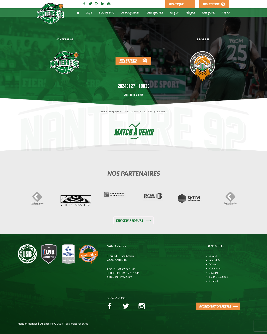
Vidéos (213, 264)
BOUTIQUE (176, 4)
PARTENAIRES (154, 12)
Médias (190, 12)
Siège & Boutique (218, 276)
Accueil (213, 256)
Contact (213, 281)
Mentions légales (27, 323)
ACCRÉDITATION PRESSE (215, 306)
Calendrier (136, 111)
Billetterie (127, 60)
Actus (174, 12)
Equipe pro (107, 12)
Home (103, 111)
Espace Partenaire (129, 220)
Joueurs (213, 272)
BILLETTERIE (211, 4)
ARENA (226, 12)
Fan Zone (208, 12)
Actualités (214, 260)
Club (89, 12)
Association (130, 12)
